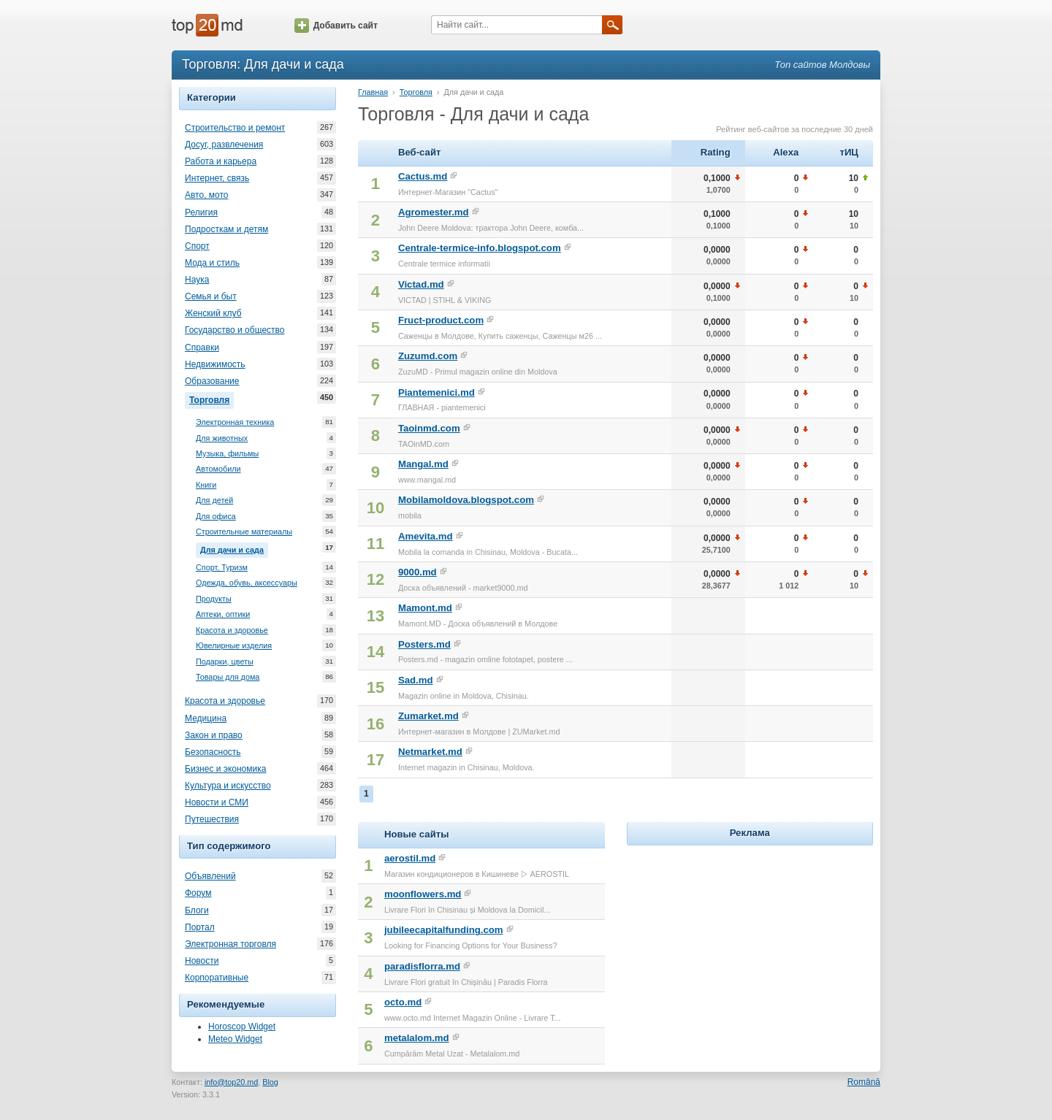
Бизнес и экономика (225, 769)
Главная (373, 92)
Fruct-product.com (441, 320)
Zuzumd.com (427, 355)
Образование (212, 381)
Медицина (205, 718)
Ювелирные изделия (234, 645)
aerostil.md (409, 858)
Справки (202, 347)
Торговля (211, 398)
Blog (270, 1082)
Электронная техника (235, 422)
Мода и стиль (212, 263)
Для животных (222, 438)
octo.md (403, 1002)
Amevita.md (425, 536)
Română (863, 1082)
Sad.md (415, 680)
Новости (201, 961)
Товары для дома (227, 677)
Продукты (214, 599)
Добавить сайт (336, 25)
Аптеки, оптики (223, 614)
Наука (197, 279)
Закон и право (214, 735)
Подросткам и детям (226, 229)
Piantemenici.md (436, 392)
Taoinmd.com (429, 428)
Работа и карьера (220, 161)
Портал (200, 927)
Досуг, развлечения (224, 144)
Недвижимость (215, 364)
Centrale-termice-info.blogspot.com (479, 247)
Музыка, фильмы (227, 453)
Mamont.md (425, 607)
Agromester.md (433, 212)
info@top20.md (231, 1082)
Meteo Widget (235, 1039)
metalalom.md (416, 1037)
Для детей (214, 500)
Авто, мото (207, 195)
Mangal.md (423, 464)
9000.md (417, 572)
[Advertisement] (749, 940)
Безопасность (213, 752)
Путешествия (212, 819)
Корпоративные (216, 977)
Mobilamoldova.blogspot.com (466, 499)
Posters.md (424, 644)
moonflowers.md (423, 894)
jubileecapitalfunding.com (443, 929)
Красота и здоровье (232, 630)
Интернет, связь (217, 178)
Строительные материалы (244, 531)
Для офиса (216, 516)
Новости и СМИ (216, 802)
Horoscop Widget (241, 1026)
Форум (198, 893)
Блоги (197, 910)
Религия (201, 212)
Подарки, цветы (225, 661)
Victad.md (421, 284)
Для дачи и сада (234, 548)
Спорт (197, 246)
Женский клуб (213, 313)
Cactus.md (422, 176)
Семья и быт (211, 296)
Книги (206, 485)
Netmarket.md (430, 751)
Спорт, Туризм (222, 567)
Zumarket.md (428, 715)
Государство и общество (234, 330)
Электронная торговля (230, 944)
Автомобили (218, 469)
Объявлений (210, 876)
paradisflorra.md (422, 966)
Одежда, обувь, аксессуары (246, 583)
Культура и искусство (228, 785)
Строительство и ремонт (235, 128)
